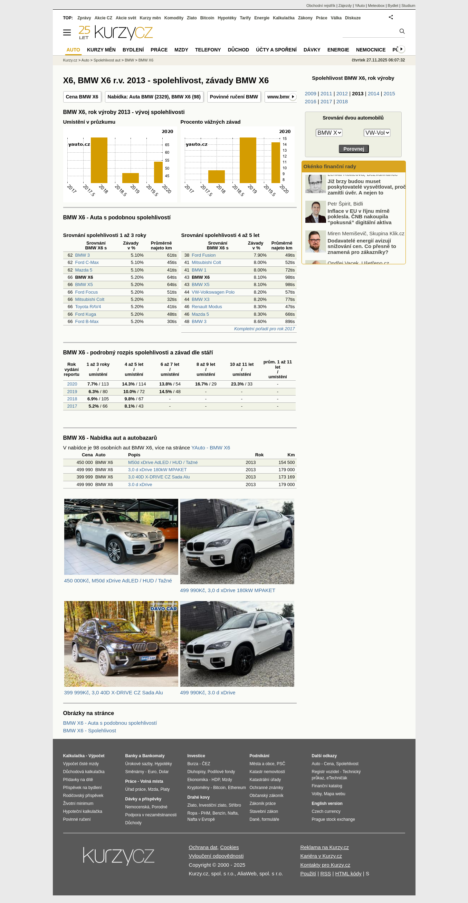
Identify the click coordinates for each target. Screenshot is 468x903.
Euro (152, 771)
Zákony (305, 18)
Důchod (238, 50)
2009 (310, 93)
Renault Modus (207, 306)
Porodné (159, 807)
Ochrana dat (203, 847)
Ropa (193, 813)
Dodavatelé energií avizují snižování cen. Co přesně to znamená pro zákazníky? (362, 251)
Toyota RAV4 (88, 306)
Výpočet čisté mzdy (81, 763)
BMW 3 (82, 255)
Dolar (164, 771)
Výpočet (96, 755)
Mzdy (181, 50)
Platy (165, 789)
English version (327, 803)
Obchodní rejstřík (320, 5)
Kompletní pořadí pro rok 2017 (264, 328)
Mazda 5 (83, 270)
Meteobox (376, 5)
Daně (255, 819)
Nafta (233, 813)
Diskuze (353, 18)
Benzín (218, 813)
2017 (71, 406)
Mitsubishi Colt (89, 299)
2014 (373, 93)
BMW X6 (181, 96)
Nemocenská (137, 807)
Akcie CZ (103, 18)
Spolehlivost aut (107, 60)
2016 (310, 101)
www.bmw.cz (282, 96)
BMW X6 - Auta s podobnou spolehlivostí (110, 723)
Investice (196, 755)
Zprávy (84, 18)
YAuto (360, 5)
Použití (308, 873)
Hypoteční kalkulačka (82, 811)
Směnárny (134, 771)
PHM (205, 813)
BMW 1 (199, 270)
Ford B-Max (86, 321)
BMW (129, 60)
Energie (261, 18)
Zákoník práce (263, 803)
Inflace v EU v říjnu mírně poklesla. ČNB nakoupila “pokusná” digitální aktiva (360, 221)
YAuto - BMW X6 (210, 447)
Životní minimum (78, 803)
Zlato (192, 18)
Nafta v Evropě (201, 819)
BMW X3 (200, 299)
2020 (71, 384)
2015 (389, 93)
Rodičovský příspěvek (83, 795)
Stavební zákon (264, 811)
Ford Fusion (204, 255)
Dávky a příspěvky (143, 799)
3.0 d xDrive (140, 484)
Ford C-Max (87, 262)
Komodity (173, 18)
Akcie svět (126, 18)
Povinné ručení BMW (234, 96)
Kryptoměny (199, 787)
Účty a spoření (276, 50)
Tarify (245, 18)
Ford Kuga (85, 314)
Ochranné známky (266, 787)
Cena (329, 763)
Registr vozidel (325, 771)
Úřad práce (135, 789)
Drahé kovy (199, 797)
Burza (193, 763)
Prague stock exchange (333, 819)
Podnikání (259, 755)
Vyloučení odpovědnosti (216, 856)
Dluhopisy (197, 771)
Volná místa (151, 781)
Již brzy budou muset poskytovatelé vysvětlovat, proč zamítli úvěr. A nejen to (367, 191)
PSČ (281, 763)
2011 (326, 93)
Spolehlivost (347, 763)
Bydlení (133, 50)
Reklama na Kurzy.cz (324, 847)
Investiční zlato (212, 805)
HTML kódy (348, 873)
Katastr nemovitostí (267, 771)
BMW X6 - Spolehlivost (89, 730)
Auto (85, 60)
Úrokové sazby (138, 763)
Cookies (229, 847)
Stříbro (235, 805)
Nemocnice (371, 50)
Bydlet (393, 5)
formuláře (270, 819)
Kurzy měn (150, 18)
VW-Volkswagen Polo (213, 292)
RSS (325, 873)
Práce (321, 18)
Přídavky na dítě (78, 779)
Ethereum (237, 787)
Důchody (133, 822)
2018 (71, 398)
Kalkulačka (284, 18)
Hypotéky (227, 18)
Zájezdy (345, 5)
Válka (336, 18)
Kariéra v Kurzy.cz (321, 856)
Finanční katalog (327, 785)
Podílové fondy (221, 771)
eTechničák (336, 778)
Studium (408, 5)
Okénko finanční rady (330, 166)
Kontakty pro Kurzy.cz (325, 865)
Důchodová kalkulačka (84, 771)
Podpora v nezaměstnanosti (151, 814)
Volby (317, 793)
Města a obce (262, 763)
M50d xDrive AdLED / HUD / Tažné (163, 462)
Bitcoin (207, 18)
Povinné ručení (77, 819)
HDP (216, 779)
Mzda (153, 789)
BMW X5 (84, 284)
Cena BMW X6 (82, 96)
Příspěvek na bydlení (82, 787)
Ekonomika (198, 779)
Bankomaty (153, 755)
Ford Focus (86, 292)
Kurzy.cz (70, 60)
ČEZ (206, 763)
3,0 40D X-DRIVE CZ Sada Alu (159, 476)
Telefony (208, 50)
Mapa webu (334, 793)
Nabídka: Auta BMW (130, 96)
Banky (131, 755)
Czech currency (326, 811)
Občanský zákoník (267, 795)
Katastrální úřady (265, 779)
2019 (71, 391)
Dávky (312, 50)
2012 (342, 93)
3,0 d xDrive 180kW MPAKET (157, 469)
